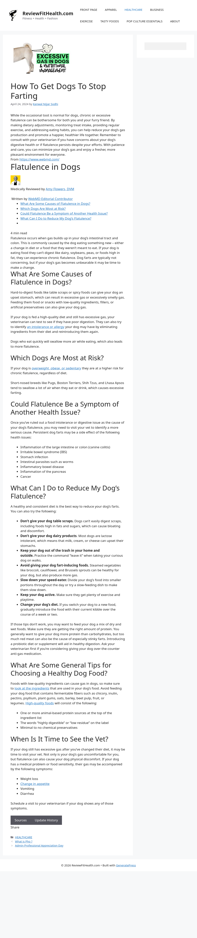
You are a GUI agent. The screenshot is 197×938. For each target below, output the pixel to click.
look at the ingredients (32, 688)
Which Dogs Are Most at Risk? (43, 208)
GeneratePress (126, 865)
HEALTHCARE (133, 10)
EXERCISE (86, 21)
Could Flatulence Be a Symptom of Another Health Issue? (64, 213)
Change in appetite (34, 784)
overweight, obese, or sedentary (56, 368)
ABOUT (175, 21)
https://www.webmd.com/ (39, 159)
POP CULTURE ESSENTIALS (144, 21)
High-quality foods (40, 703)
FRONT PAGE (88, 10)
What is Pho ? (23, 841)
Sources (21, 820)
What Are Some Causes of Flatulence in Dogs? (55, 203)
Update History (46, 820)
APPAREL (111, 10)
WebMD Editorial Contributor (50, 199)
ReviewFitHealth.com (48, 13)
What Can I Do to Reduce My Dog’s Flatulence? (55, 218)
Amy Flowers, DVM (60, 189)
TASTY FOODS (109, 21)
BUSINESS (157, 10)
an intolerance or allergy (45, 327)
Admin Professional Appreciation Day (39, 845)
